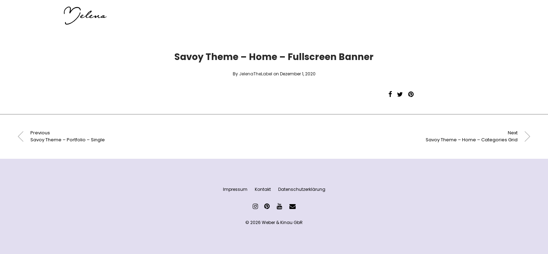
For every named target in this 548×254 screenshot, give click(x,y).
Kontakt (263, 189)
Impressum (235, 189)
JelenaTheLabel (255, 74)
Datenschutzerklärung (301, 189)
